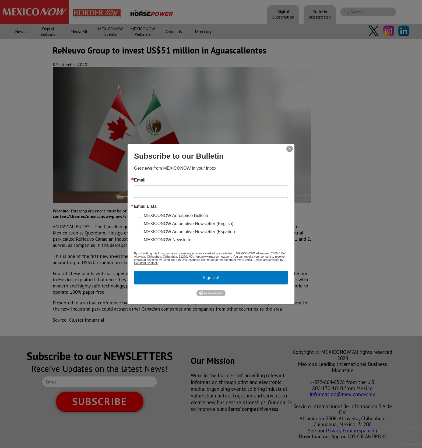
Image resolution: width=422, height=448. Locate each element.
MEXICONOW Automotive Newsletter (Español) (189, 231)
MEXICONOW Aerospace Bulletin (176, 215)
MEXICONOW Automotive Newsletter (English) (188, 223)
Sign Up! (211, 277)
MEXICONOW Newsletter (168, 239)
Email (140, 180)
